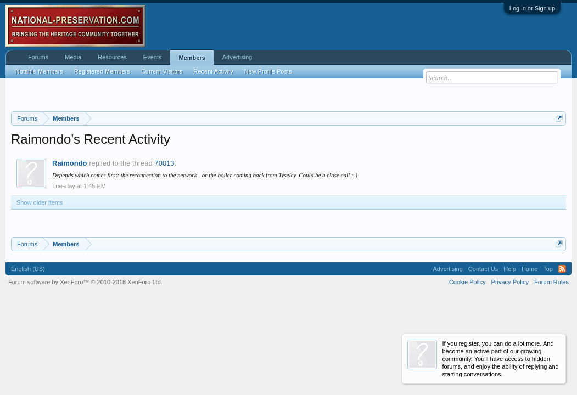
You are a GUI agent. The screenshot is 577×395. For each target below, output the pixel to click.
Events (152, 57)
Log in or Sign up (532, 8)
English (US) (28, 269)
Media (73, 57)
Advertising (237, 57)
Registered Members (102, 71)
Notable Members (39, 71)
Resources (112, 57)
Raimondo (69, 163)
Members (191, 57)
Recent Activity (213, 71)
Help (509, 269)
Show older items (39, 202)
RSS (562, 269)
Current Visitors (162, 71)
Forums (38, 57)
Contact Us (483, 269)
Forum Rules (551, 282)
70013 (164, 163)
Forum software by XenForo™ (85, 282)
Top (548, 269)
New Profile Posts (268, 71)
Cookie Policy (467, 282)
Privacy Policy (510, 282)
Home (529, 269)
